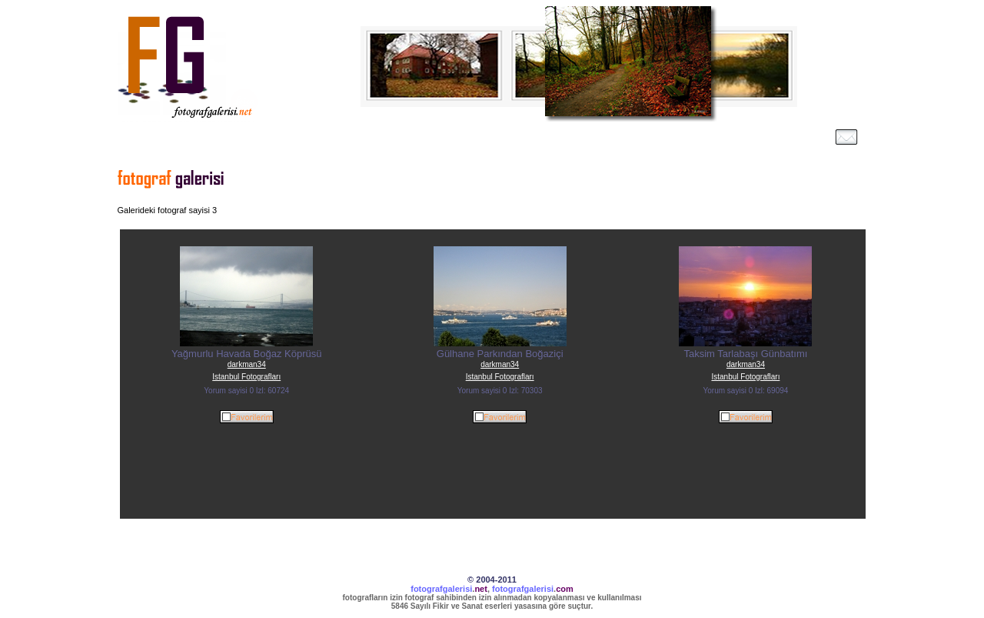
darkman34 (247, 364)
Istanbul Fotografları (246, 376)
